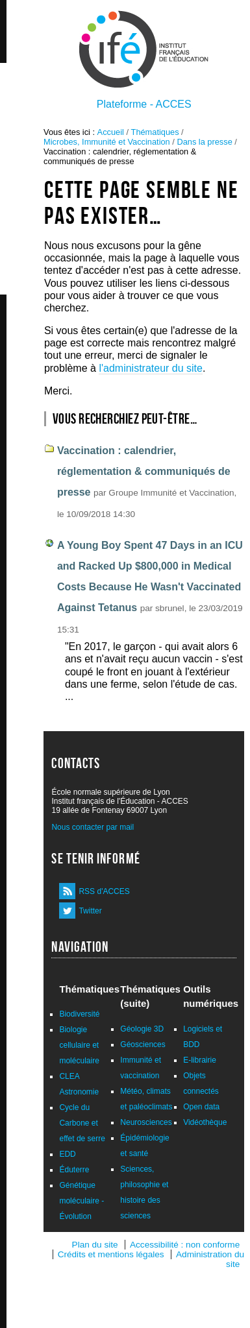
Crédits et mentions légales (111, 1254)
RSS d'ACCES (104, 891)
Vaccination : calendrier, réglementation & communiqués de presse (144, 471)
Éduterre (74, 1169)
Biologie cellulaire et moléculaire (79, 1045)
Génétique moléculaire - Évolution (81, 1201)
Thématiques (155, 132)
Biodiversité (79, 1014)
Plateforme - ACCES (144, 104)
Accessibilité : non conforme (185, 1245)
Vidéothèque (205, 1122)
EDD (67, 1154)
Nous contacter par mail (92, 827)
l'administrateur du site (151, 368)
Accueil (110, 132)
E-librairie (199, 1060)
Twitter (90, 910)
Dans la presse (204, 142)
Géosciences (142, 1044)
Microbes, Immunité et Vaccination (107, 142)
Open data (201, 1106)
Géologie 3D (142, 1028)
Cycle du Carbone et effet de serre (82, 1123)
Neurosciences (145, 1122)
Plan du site (95, 1245)
